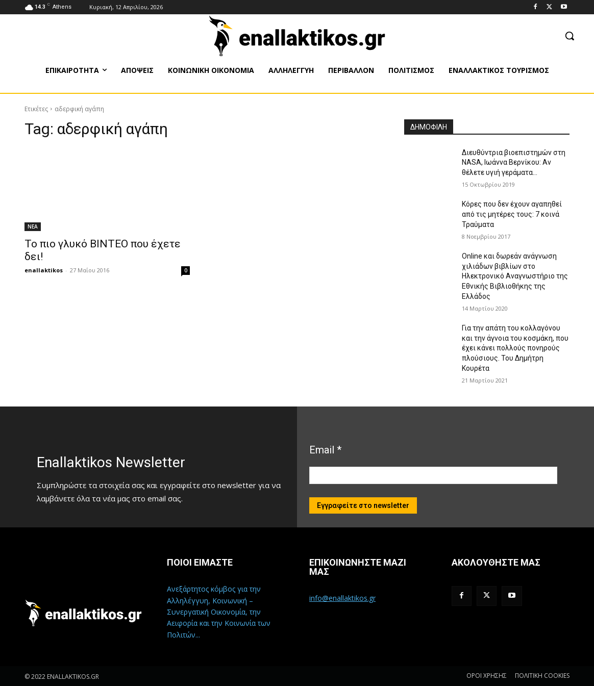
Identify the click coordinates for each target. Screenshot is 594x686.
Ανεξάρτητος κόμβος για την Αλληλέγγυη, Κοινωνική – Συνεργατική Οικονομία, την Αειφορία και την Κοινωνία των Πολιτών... (218, 612)
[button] (569, 35)
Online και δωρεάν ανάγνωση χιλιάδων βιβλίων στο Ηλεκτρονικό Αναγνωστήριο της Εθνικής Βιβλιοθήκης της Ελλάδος (515, 276)
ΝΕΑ (33, 226)
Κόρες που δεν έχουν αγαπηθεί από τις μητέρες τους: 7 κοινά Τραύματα (512, 214)
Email (325, 450)
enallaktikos (43, 270)
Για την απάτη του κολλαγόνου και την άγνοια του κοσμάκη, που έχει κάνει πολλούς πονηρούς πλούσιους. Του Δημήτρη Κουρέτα (515, 348)
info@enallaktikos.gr (342, 598)
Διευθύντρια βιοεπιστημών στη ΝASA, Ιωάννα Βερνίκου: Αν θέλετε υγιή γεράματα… (513, 162)
